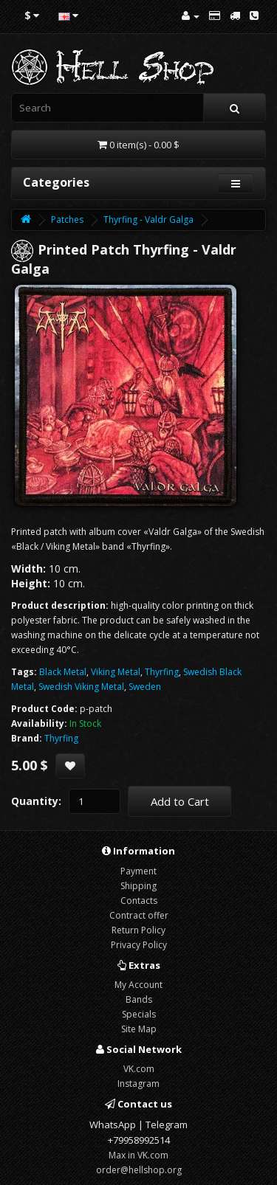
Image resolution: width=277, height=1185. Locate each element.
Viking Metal (115, 672)
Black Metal (62, 672)
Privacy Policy (139, 945)
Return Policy (138, 930)
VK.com (138, 1069)
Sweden (145, 686)
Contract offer (138, 915)
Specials (139, 1014)
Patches (67, 219)
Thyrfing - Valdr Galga (148, 219)
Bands (139, 999)
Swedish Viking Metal (81, 686)
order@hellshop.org (139, 1170)
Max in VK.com (138, 1155)
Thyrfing (162, 672)
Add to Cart (180, 801)
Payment (138, 871)
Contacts (138, 900)
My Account (138, 984)
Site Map (139, 1029)
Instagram (138, 1083)
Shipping (138, 886)
